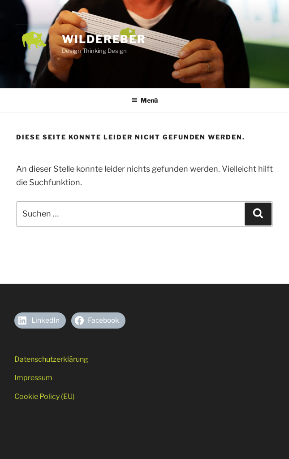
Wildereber (104, 39)
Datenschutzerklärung (51, 359)
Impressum (33, 377)
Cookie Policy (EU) (44, 396)
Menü (144, 100)
